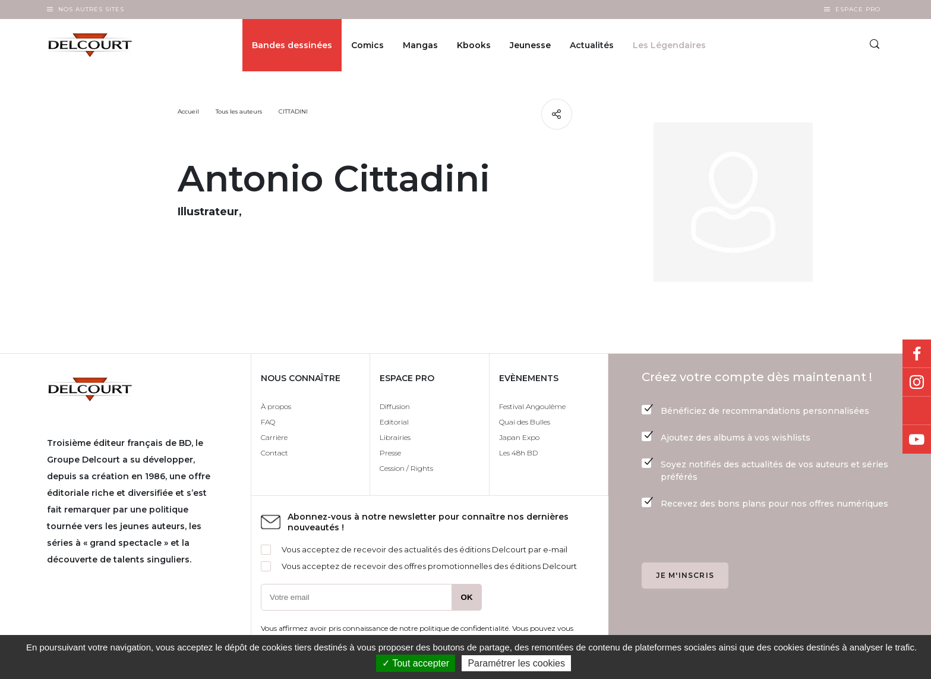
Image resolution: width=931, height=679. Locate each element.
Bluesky (916, 411)
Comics (367, 45)
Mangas (420, 45)
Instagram (916, 382)
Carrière (274, 437)
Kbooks (474, 45)
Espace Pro (857, 9)
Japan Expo (519, 437)
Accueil (188, 111)
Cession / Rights (406, 468)
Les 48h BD (518, 452)
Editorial (394, 421)
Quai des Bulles (524, 421)
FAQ (268, 421)
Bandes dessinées (292, 45)
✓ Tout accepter (415, 663)
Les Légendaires (669, 45)
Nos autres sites (91, 9)
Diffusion (395, 406)
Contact (274, 452)
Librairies (395, 437)
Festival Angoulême (532, 406)
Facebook (916, 354)
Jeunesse (530, 45)
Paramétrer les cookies (516, 663)
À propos (276, 406)
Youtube (916, 439)
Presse (390, 452)
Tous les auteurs (239, 111)
